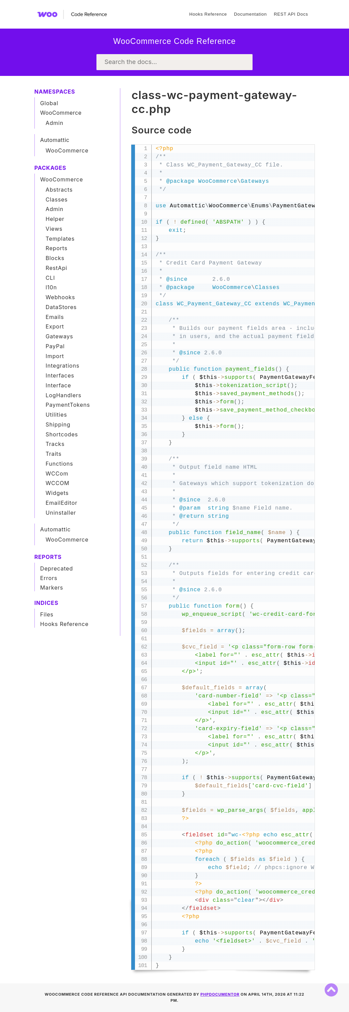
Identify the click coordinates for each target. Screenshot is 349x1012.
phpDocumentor (220, 994)
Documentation (250, 14)
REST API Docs (291, 14)
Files (47, 614)
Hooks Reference (208, 14)
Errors (49, 578)
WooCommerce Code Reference (174, 41)
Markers (51, 587)
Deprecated (56, 568)
